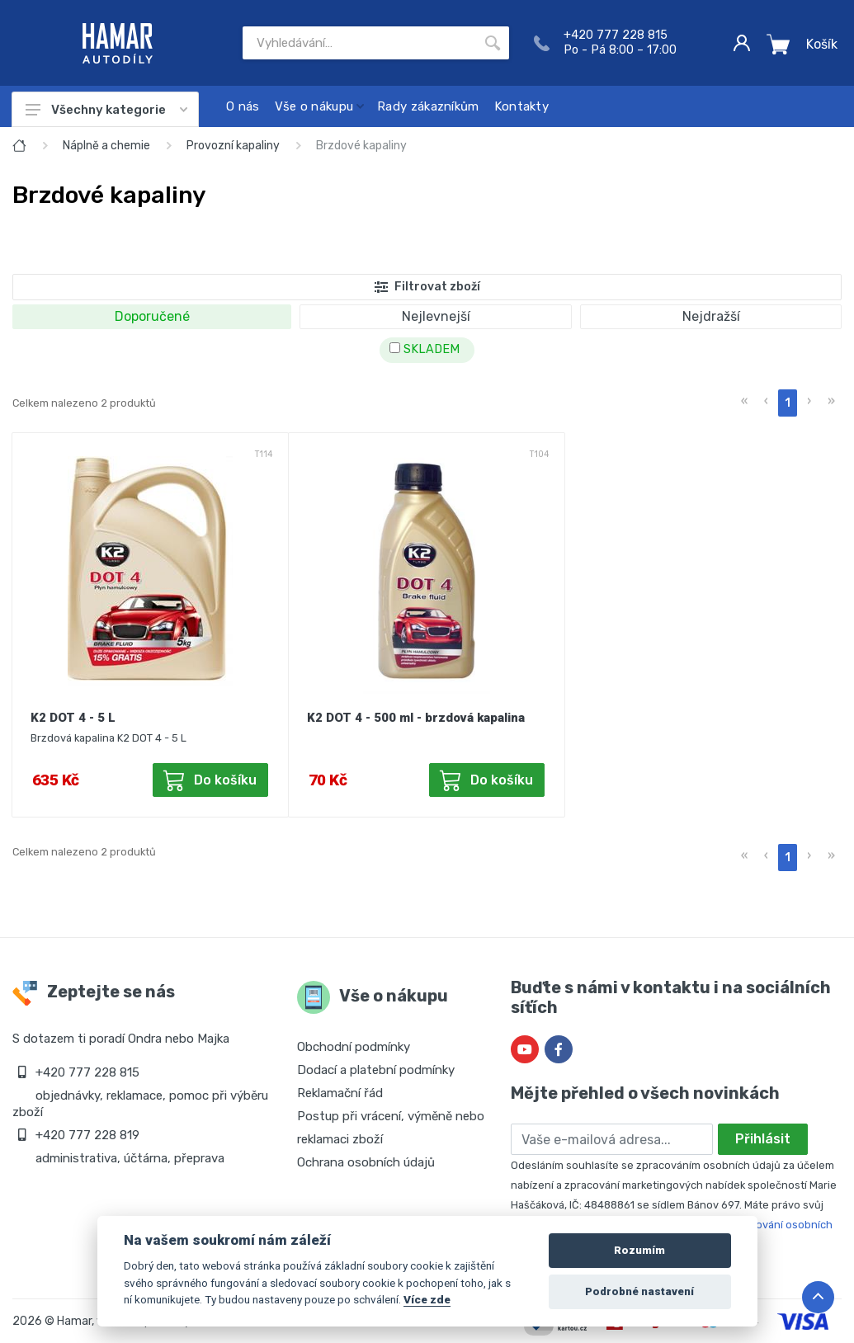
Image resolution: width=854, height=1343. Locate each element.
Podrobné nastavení (639, 1291)
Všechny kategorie (106, 109)
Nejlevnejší (436, 316)
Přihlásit (762, 1139)
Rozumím (639, 1250)
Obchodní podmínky (353, 1046)
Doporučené (152, 316)
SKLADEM (424, 349)
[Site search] (359, 42)
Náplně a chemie (106, 146)
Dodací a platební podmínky (376, 1070)
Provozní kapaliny (233, 146)
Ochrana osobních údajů (366, 1162)
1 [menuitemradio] (787, 403)
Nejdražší (711, 316)
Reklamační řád (340, 1093)
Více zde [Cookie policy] (427, 1299)
